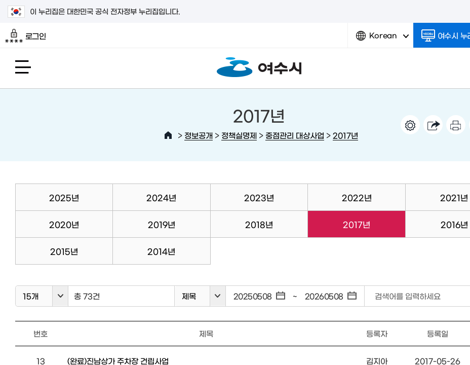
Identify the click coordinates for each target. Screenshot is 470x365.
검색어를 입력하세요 (408, 296)
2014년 (161, 251)
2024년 (161, 197)
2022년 (357, 197)
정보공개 (198, 135)
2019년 (161, 224)
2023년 (259, 197)
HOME (168, 135)
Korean (382, 39)
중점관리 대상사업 (294, 135)
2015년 (64, 251)
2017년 (345, 135)
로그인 (25, 36)
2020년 (64, 224)
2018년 (259, 224)
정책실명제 (239, 135)
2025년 (64, 197)
